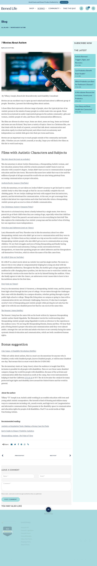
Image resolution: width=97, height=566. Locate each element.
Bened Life (6, 47)
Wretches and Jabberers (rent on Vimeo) (17, 229)
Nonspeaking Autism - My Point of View (17, 437)
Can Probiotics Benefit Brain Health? (85, 73)
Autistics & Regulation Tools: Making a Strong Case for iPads (25, 427)
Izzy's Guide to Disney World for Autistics (17, 432)
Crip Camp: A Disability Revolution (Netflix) (18, 352)
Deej (3, 285)
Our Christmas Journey (10, 208)
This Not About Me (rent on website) (15, 160)
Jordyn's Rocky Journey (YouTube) (15, 184)
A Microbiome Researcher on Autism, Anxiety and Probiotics (85, 96)
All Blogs (4, 27)
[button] (32, 8)
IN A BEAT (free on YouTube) (12, 258)
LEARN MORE (64, 2)
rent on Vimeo (11, 285)
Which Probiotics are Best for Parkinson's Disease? (85, 84)
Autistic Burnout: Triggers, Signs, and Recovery (85, 60)
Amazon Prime (27, 208)
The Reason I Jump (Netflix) (12, 312)
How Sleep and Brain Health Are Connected (85, 109)
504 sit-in (28, 379)
